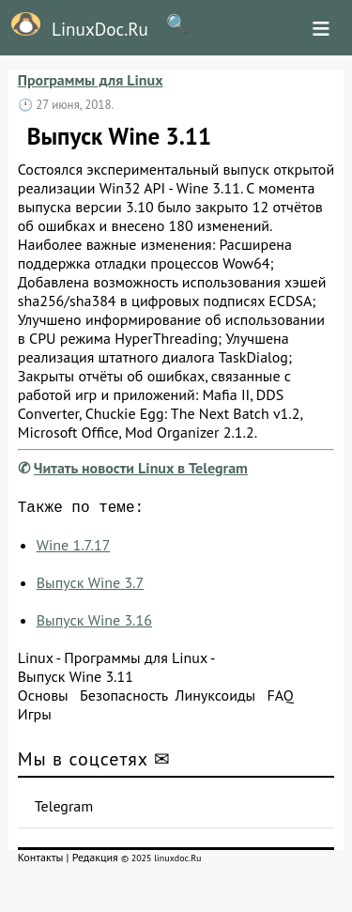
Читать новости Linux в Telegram (141, 467)
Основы (43, 698)
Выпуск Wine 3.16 (94, 623)
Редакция (95, 861)
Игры (35, 717)
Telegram (64, 809)
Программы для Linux (90, 79)
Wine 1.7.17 (74, 548)
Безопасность (124, 698)
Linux (36, 661)
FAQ (280, 698)
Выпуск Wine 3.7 (91, 586)
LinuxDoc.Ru (74, 26)
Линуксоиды (215, 698)
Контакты (41, 861)
